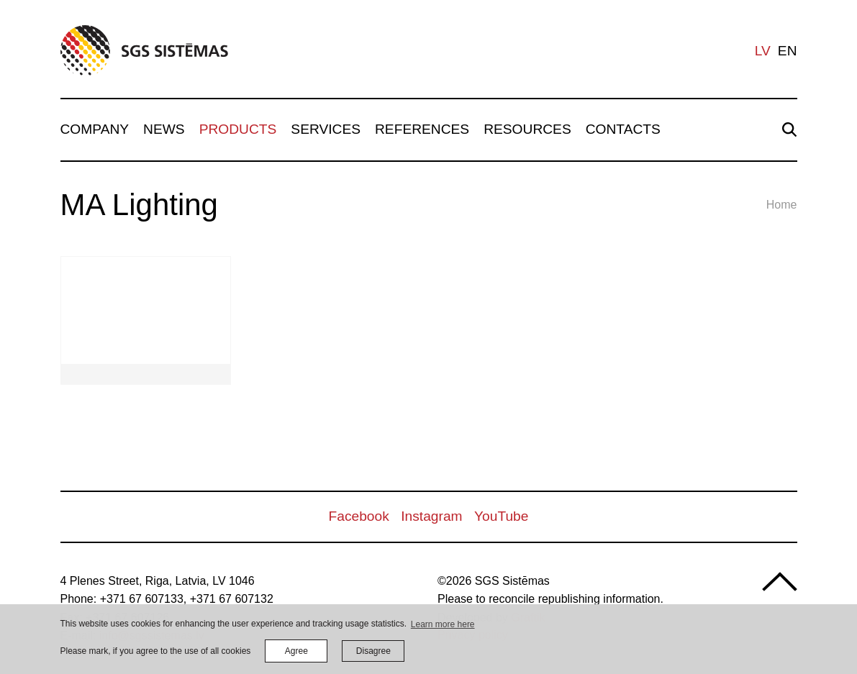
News (164, 129)
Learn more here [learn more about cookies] (443, 624)
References (422, 129)
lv (763, 50)
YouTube (501, 516)
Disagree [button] (373, 651)
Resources (527, 129)
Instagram (431, 516)
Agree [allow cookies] (296, 651)
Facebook (359, 516)
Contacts (623, 129)
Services (326, 129)
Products (238, 129)
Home (781, 205)
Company (95, 129)
